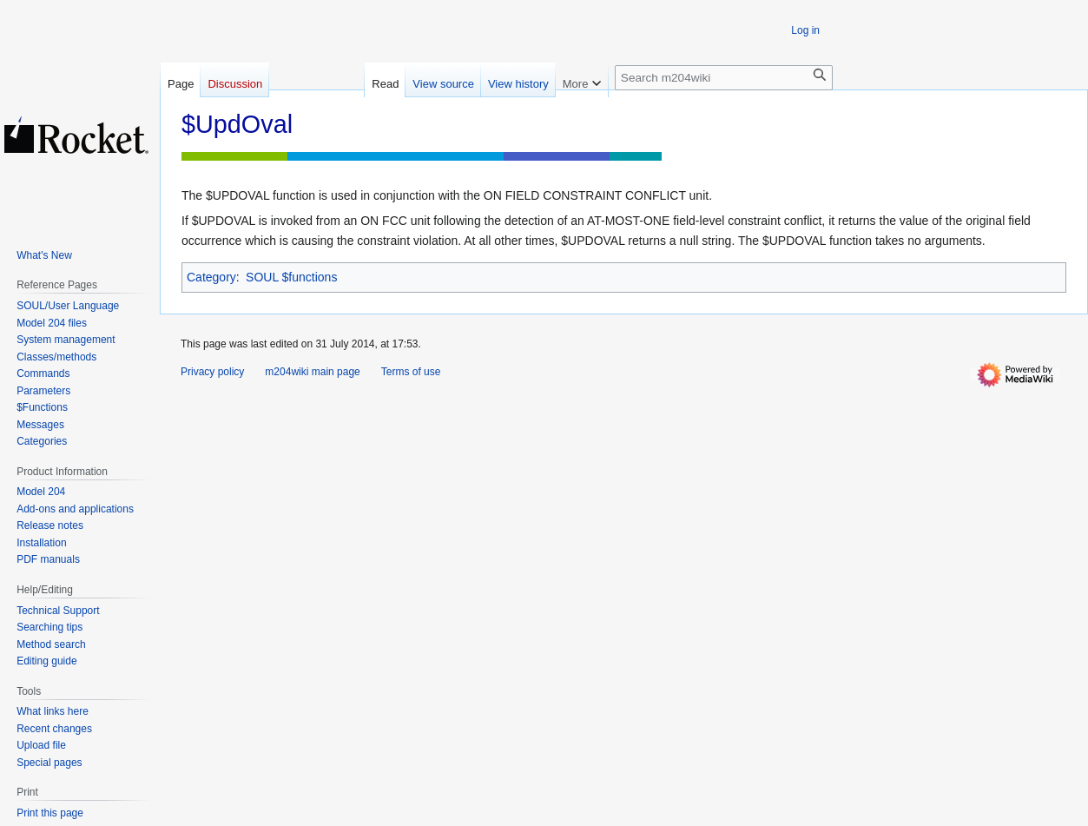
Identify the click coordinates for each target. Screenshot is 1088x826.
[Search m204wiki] (724, 77)
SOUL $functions (291, 277)
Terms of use (411, 372)
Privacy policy (212, 372)
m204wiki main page (312, 372)
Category (211, 277)
